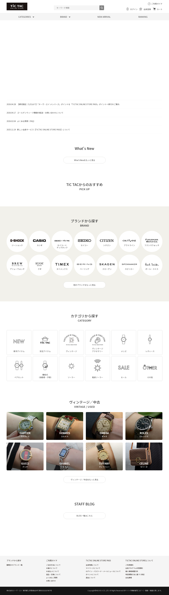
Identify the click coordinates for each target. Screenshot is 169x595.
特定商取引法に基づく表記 (134, 574)
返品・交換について (53, 574)
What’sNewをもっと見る (84, 160)
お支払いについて (52, 571)
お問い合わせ (51, 581)
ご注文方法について (53, 565)
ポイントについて (92, 574)
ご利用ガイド (156, 3)
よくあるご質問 (51, 577)
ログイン (134, 9)
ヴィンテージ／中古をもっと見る (84, 479)
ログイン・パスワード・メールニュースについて (103, 571)
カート (159, 9)
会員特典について (92, 565)
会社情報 (128, 577)
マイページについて (93, 568)
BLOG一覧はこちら (84, 515)
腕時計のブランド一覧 (14, 565)
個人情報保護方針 (131, 571)
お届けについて (51, 568)
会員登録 (147, 9)
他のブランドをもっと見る (84, 285)
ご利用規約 (129, 565)
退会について (90, 577)
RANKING (142, 16)
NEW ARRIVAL (104, 16)
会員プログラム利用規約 (134, 568)
